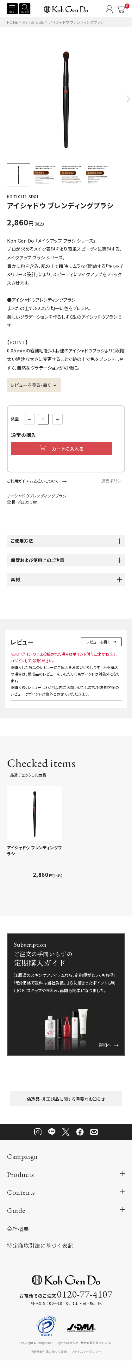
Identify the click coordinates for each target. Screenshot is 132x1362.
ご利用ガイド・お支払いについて (33, 481)
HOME (12, 22)
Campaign (22, 1157)
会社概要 (18, 1230)
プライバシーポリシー (86, 1353)
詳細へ (108, 1045)
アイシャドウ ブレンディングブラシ (34, 851)
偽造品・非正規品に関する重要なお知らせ (66, 1100)
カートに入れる (64, 448)
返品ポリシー (113, 481)
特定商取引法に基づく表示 (49, 1353)
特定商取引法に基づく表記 (40, 1247)
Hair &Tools (34, 22)
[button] (128, 98)
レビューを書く (100, 642)
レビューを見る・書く (30, 385)
